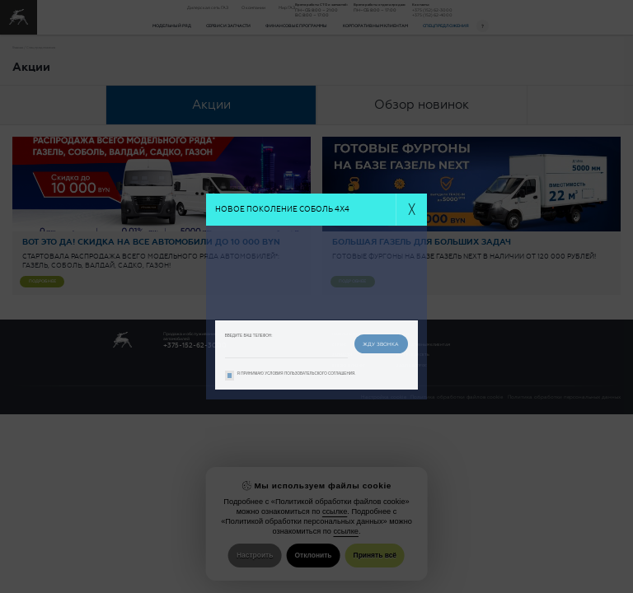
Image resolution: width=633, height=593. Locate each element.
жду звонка (381, 344)
